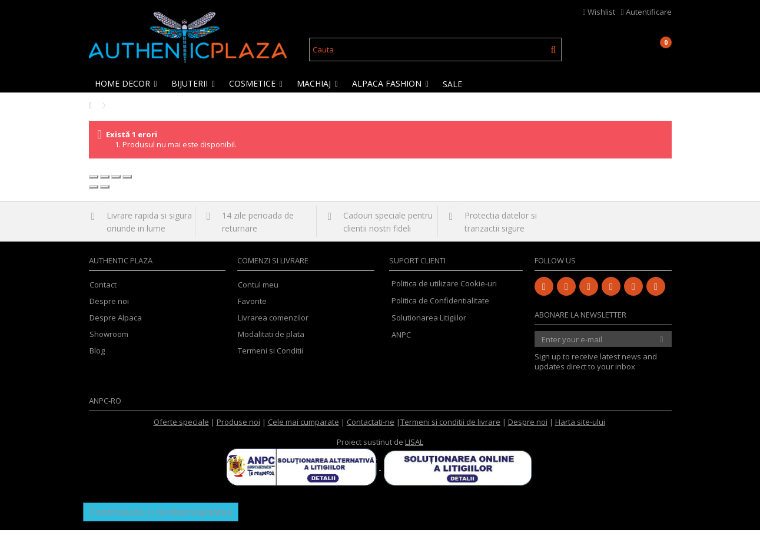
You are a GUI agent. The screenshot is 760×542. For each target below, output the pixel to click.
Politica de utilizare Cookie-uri (444, 295)
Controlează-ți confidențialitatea (160, 523)
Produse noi (238, 433)
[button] (126, 83)
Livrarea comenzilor (273, 330)
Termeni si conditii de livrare (450, 433)
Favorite (252, 313)
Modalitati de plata (271, 346)
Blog (97, 363)
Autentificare (646, 11)
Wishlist (599, 11)
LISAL (414, 453)
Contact (103, 297)
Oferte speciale (181, 433)
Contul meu (258, 297)
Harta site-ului (580, 433)
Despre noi (109, 313)
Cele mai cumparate (303, 433)
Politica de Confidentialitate (440, 312)
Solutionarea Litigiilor (428, 329)
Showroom (108, 346)
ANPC (401, 346)
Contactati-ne (370, 433)
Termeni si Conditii (270, 363)
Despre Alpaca (115, 330)
